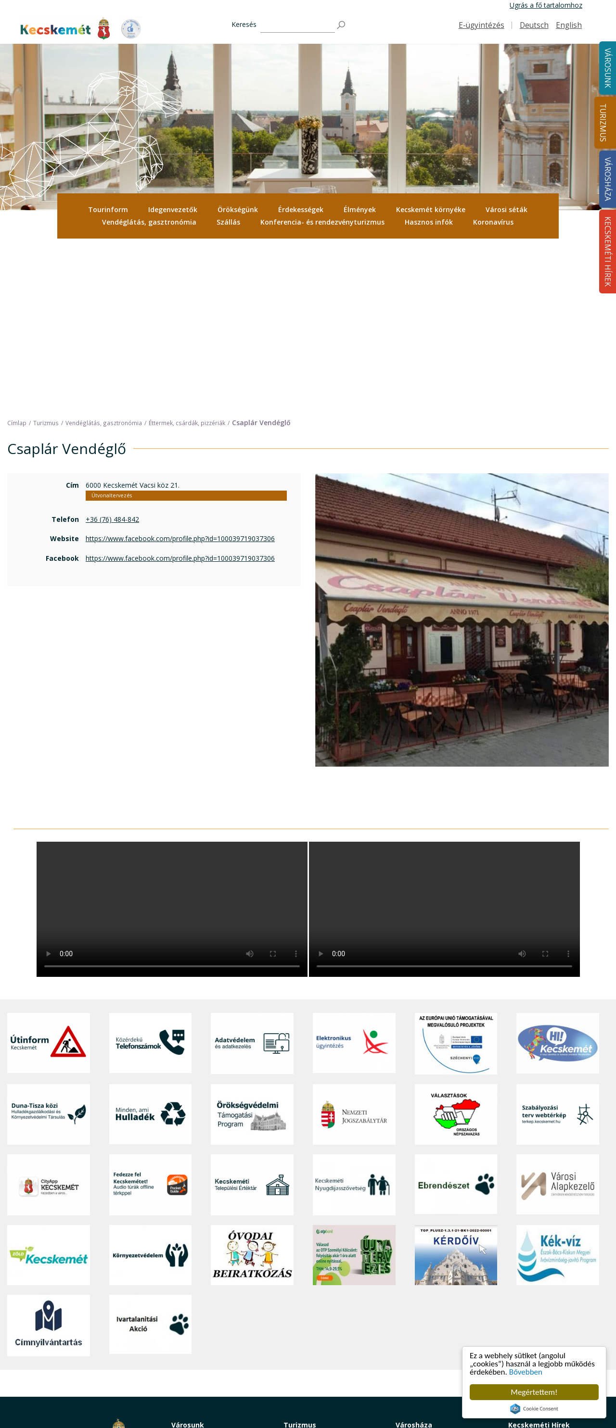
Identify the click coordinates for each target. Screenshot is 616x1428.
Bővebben (525, 1372)
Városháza (414, 1256)
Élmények (360, 209)
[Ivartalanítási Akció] (150, 1157)
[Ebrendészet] (456, 1016)
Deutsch (534, 25)
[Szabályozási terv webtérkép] (557, 945)
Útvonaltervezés (111, 326)
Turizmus (603, 122)
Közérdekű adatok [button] (424, 1312)
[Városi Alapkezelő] (557, 1016)
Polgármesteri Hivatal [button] (429, 1301)
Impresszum (32, 1369)
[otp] (354, 1086)
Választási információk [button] (430, 1355)
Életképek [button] (186, 1362)
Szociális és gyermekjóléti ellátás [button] (211, 1316)
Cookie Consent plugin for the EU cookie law (534, 1408)
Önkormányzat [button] (419, 1291)
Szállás (228, 222)
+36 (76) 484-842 (112, 350)
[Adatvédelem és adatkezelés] (252, 875)
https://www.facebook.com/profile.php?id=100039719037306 (180, 370)
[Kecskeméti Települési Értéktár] (252, 1016)
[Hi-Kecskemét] (557, 875)
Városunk (187, 1256)
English (569, 25)
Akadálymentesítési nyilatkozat (443, 1366)
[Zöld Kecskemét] (48, 1086)
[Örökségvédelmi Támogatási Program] (252, 945)
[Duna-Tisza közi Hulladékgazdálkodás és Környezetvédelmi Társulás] (48, 945)
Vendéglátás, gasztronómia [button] (149, 222)
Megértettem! (534, 1392)
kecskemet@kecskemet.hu (77, 1348)
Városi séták (506, 209)
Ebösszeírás (414, 1387)
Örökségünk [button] (238, 209)
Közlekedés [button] (189, 1340)
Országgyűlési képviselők (434, 1280)
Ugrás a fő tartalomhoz (546, 5)
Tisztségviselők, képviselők (437, 1269)
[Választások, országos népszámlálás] (456, 945)
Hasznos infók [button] (429, 222)
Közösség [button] (186, 1351)
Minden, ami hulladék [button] (204, 1384)
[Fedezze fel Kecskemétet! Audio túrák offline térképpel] (150, 1016)
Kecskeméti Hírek (539, 1256)
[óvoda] (252, 1086)
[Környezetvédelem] (150, 1086)
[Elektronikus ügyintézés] (354, 875)
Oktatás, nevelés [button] (197, 1330)
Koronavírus (493, 222)
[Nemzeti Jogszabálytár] (354, 945)
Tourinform (108, 209)
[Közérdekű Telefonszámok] (150, 875)
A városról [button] (187, 1269)
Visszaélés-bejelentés (429, 1377)
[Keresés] (297, 25)
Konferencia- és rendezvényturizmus (322, 222)
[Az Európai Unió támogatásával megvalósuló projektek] (456, 875)
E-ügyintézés (481, 25)
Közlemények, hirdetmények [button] (440, 1344)
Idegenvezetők (172, 209)
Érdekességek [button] (300, 209)
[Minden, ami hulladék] (150, 945)
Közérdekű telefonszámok (212, 1280)
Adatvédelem (416, 1323)
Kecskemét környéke (430, 209)
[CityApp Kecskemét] (48, 1016)
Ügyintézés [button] (188, 1291)
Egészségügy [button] (191, 1301)
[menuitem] (108, 209)
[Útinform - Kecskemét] (48, 875)
